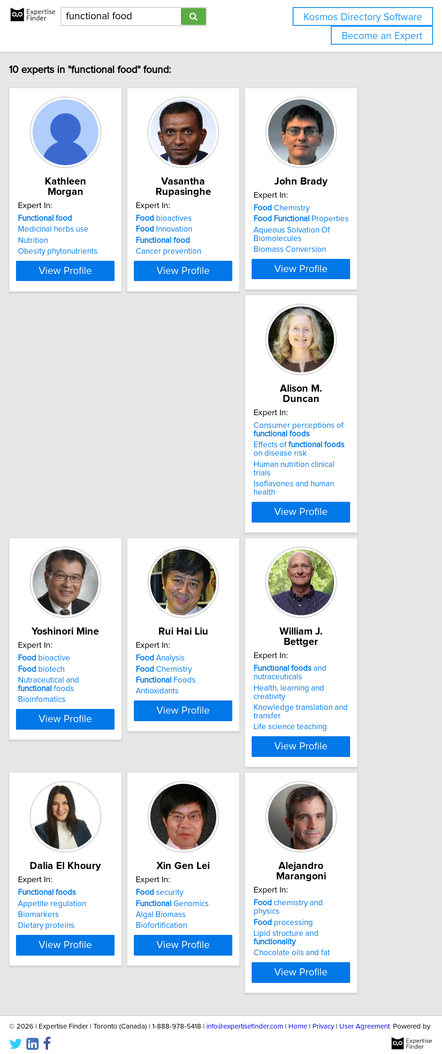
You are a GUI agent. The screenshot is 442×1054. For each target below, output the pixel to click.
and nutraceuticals (54, 674)
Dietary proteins (187, 703)
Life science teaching (54, 720)
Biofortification (326, 703)
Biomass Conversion (337, 260)
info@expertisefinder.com (244, 1019)
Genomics (337, 681)
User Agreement (364, 1019)
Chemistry (329, 218)
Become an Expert (382, 36)
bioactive (185, 444)
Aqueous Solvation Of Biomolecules (339, 244)
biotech (182, 455)
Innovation (187, 229)
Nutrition (33, 240)
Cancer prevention (192, 251)
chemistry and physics (66, 896)
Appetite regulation (193, 681)
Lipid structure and (72, 918)
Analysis (325, 444)
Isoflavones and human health (70, 494)
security (324, 670)
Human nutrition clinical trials (68, 483)
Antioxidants (322, 477)
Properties (348, 229)
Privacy (323, 1019)
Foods (330, 466)
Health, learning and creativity (70, 689)
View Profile (77, 287)
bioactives (187, 218)
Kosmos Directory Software (362, 17)
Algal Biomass (326, 692)
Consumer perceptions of (63, 448)
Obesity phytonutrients (58, 251)
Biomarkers (179, 692)
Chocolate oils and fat (56, 929)
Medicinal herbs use (53, 229)
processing (47, 907)
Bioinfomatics (183, 486)
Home (297, 1019)
